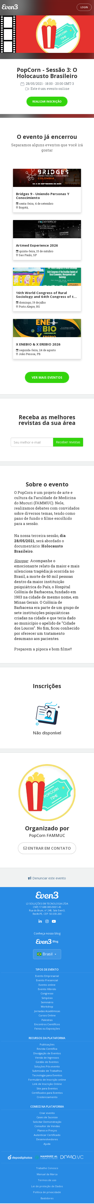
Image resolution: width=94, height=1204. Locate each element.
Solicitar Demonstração (47, 1121)
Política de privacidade (47, 1192)
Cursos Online (47, 1015)
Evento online (47, 984)
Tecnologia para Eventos (47, 1075)
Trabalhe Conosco (47, 1168)
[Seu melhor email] (32, 442)
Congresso (47, 993)
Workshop (47, 1006)
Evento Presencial (47, 980)
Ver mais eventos (47, 377)
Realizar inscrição (47, 101)
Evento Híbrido (47, 989)
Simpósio (47, 998)
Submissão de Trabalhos (47, 1070)
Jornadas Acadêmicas (47, 1011)
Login (84, 7)
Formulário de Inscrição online (47, 1079)
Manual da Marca (47, 1174)
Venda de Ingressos (47, 1057)
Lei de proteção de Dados (47, 1186)
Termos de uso (47, 1180)
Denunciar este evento (47, 878)
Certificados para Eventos (47, 1092)
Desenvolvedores (47, 1139)
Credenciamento (47, 1097)
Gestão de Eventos (47, 1062)
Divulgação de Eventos (47, 1053)
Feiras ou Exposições (47, 1028)
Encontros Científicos (47, 1024)
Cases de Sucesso (47, 1117)
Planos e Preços (47, 1130)
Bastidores (47, 1198)
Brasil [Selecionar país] (47, 953)
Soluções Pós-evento (47, 1066)
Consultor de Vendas (47, 1126)
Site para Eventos (47, 1088)
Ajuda (47, 1143)
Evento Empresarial (47, 976)
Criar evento (47, 1113)
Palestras (47, 1020)
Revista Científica (47, 1048)
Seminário (47, 1002)
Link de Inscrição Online (47, 1084)
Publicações (47, 1044)
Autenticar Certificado (47, 1135)
